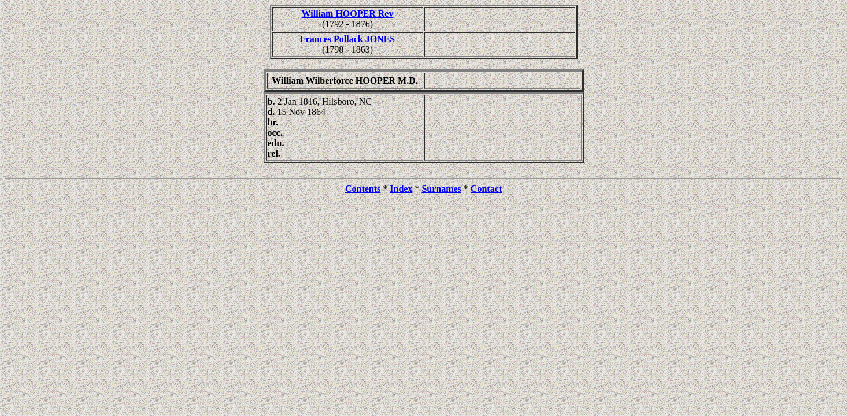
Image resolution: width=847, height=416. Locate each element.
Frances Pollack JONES (347, 39)
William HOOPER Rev (348, 13)
